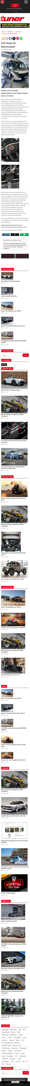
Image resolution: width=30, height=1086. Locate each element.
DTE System (23, 243)
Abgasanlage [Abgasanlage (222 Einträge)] (5, 1029)
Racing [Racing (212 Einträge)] (22, 1053)
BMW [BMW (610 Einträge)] (18, 1032)
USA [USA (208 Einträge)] (23, 1061)
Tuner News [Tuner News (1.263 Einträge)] (12, 1059)
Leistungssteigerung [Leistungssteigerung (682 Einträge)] (7, 1043)
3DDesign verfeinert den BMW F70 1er (13, 968)
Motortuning (23, 245)
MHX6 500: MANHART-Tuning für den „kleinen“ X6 (12, 1016)
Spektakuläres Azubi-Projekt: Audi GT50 (13, 816)
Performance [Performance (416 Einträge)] (17, 1051)
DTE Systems (4, 114)
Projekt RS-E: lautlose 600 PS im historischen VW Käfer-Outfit (15, 867)
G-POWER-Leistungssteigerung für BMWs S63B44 (13, 341)
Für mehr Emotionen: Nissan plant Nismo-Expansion (14, 441)
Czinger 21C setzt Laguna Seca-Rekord (13, 627)
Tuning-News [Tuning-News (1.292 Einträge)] (5, 1061)
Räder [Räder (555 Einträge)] (3, 1056)
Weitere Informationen (20, 1080)
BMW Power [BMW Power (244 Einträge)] (13, 1035)
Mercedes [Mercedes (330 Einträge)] (17, 1043)
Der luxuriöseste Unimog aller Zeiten (12, 579)
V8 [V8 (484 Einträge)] (27, 1061)
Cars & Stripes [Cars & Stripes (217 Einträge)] (17, 1037)
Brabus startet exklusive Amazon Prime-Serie (13, 499)
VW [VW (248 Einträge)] (3, 1064)
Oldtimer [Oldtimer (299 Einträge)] (10, 1051)
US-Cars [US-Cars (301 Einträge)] (18, 1061)
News (19, 240)
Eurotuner (15, 240)
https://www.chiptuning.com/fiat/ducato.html (14, 227)
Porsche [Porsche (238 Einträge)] (17, 1053)
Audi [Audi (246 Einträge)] (24, 1029)
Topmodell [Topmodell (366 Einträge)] (4, 1059)
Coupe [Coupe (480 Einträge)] (24, 1037)
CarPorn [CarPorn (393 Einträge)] (10, 1037)
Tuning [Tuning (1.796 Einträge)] (19, 1059)
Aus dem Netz (8, 240)
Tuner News (13, 247)
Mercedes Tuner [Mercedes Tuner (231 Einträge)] (17, 1045)
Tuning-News (20, 247)
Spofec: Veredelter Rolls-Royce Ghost (13, 326)
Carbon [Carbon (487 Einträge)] (4, 1037)
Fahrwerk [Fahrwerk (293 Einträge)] (11, 1040)
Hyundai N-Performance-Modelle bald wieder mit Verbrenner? (13, 467)
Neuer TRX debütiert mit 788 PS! (11, 311)
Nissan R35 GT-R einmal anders (14, 8)
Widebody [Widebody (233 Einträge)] (8, 1064)
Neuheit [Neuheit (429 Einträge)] (4, 1051)
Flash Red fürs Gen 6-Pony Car (10, 675)
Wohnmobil (6, 248)
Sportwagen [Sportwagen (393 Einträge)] (10, 1056)
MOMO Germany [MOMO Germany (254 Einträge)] (6, 1048)
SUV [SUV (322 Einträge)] (16, 1056)
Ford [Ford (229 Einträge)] (22, 1040)
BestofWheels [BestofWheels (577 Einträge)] (5, 1032)
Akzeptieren (15, 1082)
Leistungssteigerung (14, 245)
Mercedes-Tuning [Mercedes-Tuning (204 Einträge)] (6, 1045)
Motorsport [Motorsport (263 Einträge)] (15, 1048)
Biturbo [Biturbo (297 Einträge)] (13, 1032)
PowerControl (7, 247)
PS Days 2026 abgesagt (8, 893)
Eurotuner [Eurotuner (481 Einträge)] (4, 1040)
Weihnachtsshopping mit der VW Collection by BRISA (14, 841)
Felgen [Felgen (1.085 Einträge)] (17, 1040)
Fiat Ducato (6, 245)
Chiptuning (16, 243)
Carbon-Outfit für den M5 (9, 296)
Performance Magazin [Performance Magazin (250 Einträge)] (7, 1053)
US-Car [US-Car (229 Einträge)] (12, 1061)
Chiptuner (11, 243)
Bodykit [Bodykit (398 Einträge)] (21, 1035)
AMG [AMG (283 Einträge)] (20, 1029)
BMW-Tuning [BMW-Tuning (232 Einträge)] (5, 1035)
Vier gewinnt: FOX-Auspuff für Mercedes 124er (13, 553)
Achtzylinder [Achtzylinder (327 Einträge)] (13, 1029)
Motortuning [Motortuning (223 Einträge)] (23, 1048)
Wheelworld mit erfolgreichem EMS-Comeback (12, 415)
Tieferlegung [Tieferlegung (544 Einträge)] (22, 1056)
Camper (7, 243)
